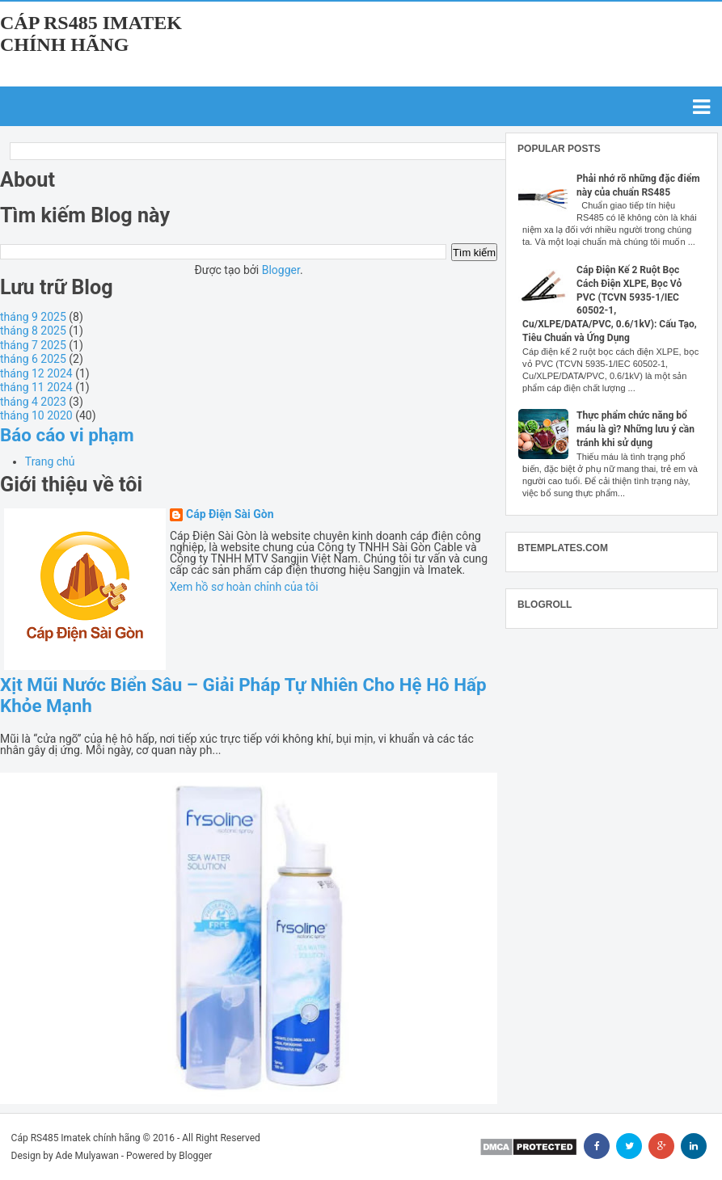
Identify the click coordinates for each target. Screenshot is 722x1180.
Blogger (281, 269)
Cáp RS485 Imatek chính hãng (91, 33)
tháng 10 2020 (36, 415)
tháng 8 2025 (33, 330)
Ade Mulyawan (87, 1155)
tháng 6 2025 (33, 358)
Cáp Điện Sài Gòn (230, 514)
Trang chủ (50, 461)
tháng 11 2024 (36, 387)
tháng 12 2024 (36, 373)
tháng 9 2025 (33, 316)
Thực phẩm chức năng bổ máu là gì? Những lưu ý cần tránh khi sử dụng (635, 429)
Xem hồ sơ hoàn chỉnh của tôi (244, 586)
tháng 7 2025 (33, 345)
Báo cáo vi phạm (67, 434)
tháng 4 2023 (33, 401)
